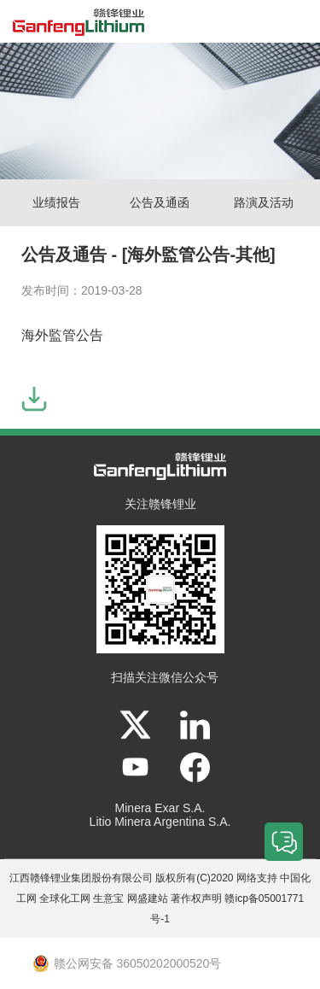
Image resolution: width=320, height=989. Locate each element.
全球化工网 (64, 898)
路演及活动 (264, 202)
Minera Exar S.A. (160, 808)
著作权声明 (196, 898)
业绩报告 (56, 202)
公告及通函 (159, 202)
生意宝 (108, 898)
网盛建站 (147, 898)
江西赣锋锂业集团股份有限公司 (81, 878)
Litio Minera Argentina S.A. (160, 821)
